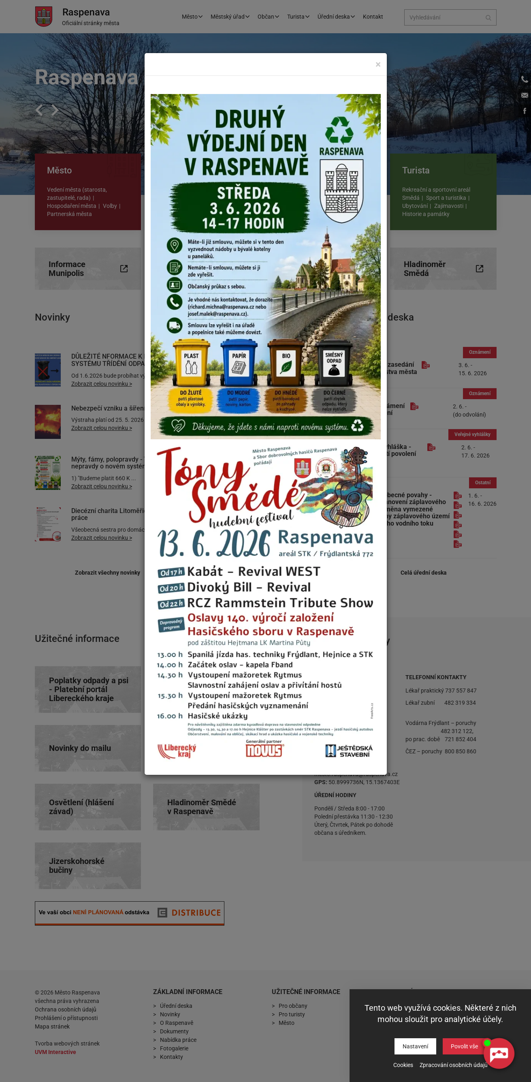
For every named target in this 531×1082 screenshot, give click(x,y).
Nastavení (415, 1046)
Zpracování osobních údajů (454, 1065)
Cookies (403, 1065)
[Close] (378, 64)
